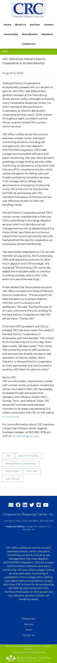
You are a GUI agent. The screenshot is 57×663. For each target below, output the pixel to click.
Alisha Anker (12, 471)
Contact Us (28, 43)
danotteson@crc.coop (25, 436)
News (29, 629)
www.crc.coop (10, 416)
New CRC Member (29, 456)
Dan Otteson (13, 478)
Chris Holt (32, 471)
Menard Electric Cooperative (21, 463)
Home (7, 24)
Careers (49, 24)
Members (47, 34)
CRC (8, 456)
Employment (28, 618)
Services (28, 624)
